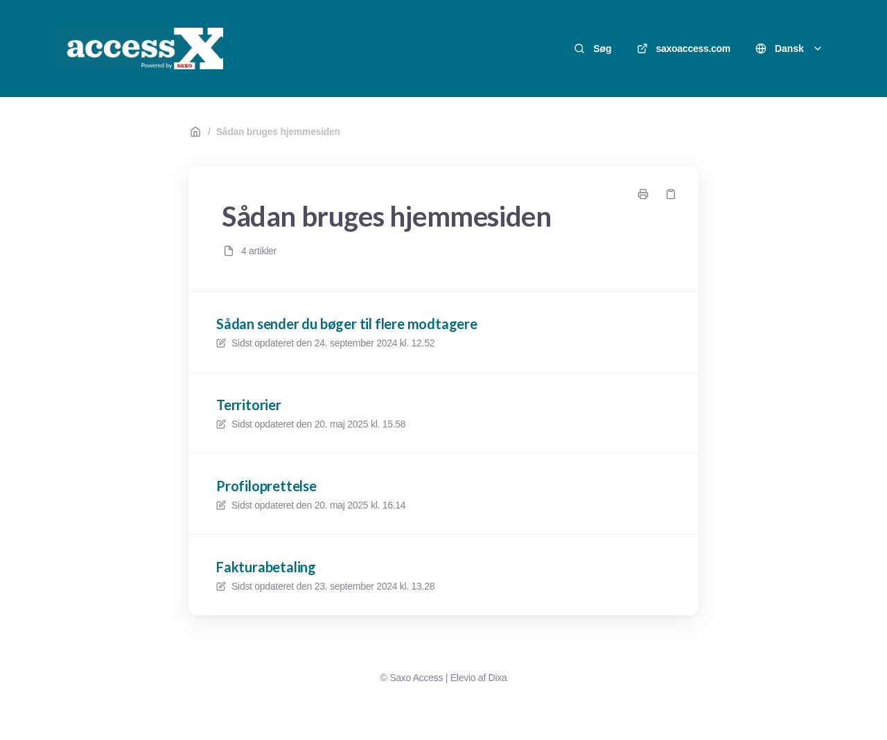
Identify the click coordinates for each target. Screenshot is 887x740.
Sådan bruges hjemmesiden (278, 131)
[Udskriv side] (643, 194)
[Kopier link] (671, 194)
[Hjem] (139, 48)
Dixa (498, 677)
